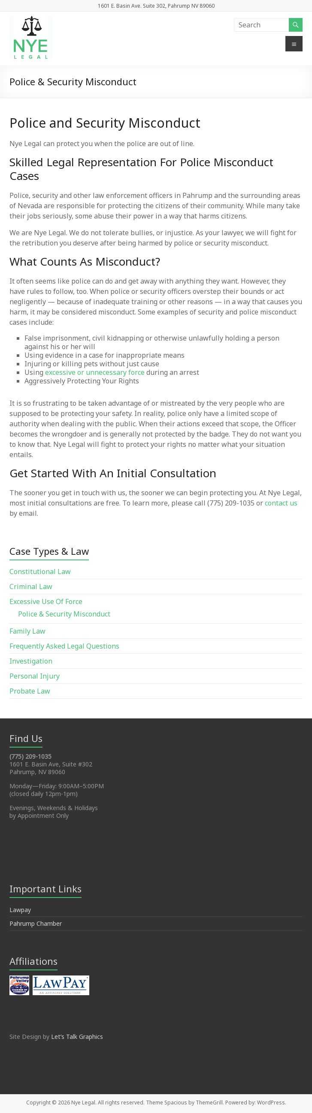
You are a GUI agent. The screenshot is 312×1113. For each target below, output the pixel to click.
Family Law (27, 631)
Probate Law (29, 691)
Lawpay (20, 910)
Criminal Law (30, 586)
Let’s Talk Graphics (77, 1036)
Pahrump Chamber (35, 923)
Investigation (30, 661)
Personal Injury (34, 676)
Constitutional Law (40, 571)
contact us (281, 503)
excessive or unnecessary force (95, 372)
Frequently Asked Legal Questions (64, 646)
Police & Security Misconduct (64, 614)
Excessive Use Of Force (45, 601)
